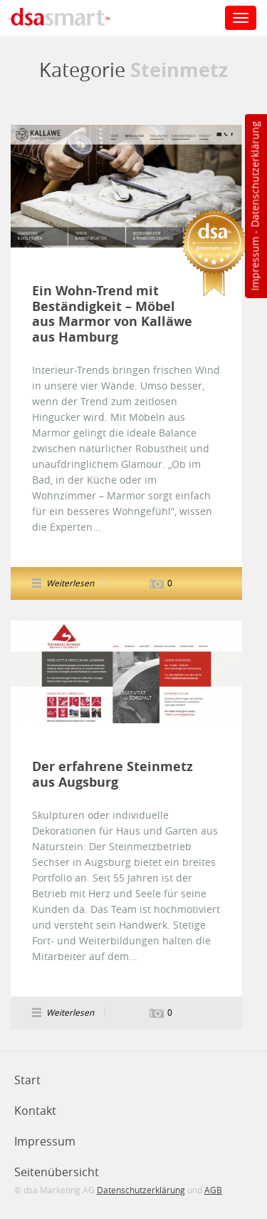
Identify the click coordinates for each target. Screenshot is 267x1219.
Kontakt (35, 1110)
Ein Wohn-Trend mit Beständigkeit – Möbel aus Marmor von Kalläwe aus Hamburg (112, 314)
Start (27, 1080)
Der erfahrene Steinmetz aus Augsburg (112, 774)
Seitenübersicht (56, 1172)
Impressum (254, 264)
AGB (213, 1189)
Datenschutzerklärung (254, 174)
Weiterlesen (70, 583)
